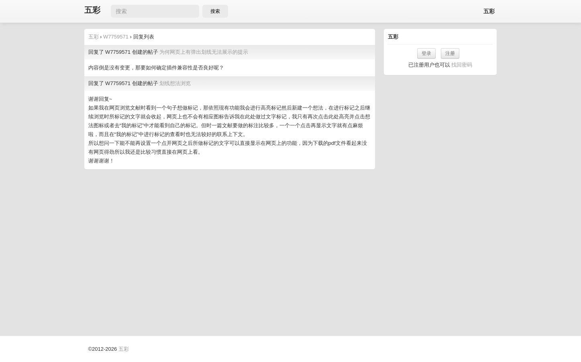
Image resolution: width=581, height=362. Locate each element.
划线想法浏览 (175, 83)
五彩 (92, 10)
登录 (426, 53)
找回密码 (461, 65)
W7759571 (115, 37)
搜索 (215, 11)
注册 (450, 53)
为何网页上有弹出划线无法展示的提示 (203, 52)
